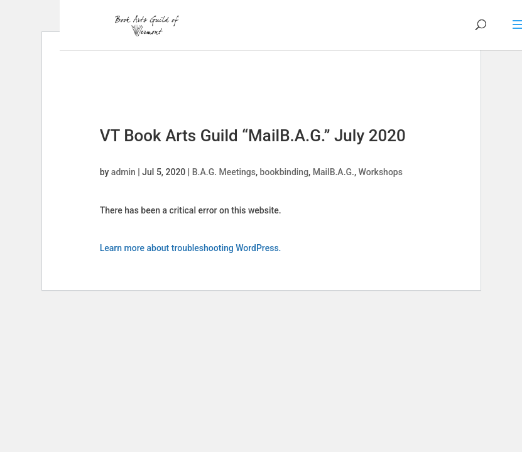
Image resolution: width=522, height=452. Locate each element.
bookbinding (284, 172)
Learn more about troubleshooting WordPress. (190, 248)
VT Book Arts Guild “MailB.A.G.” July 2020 (253, 135)
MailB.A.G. (333, 172)
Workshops (381, 172)
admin (123, 172)
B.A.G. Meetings (224, 172)
